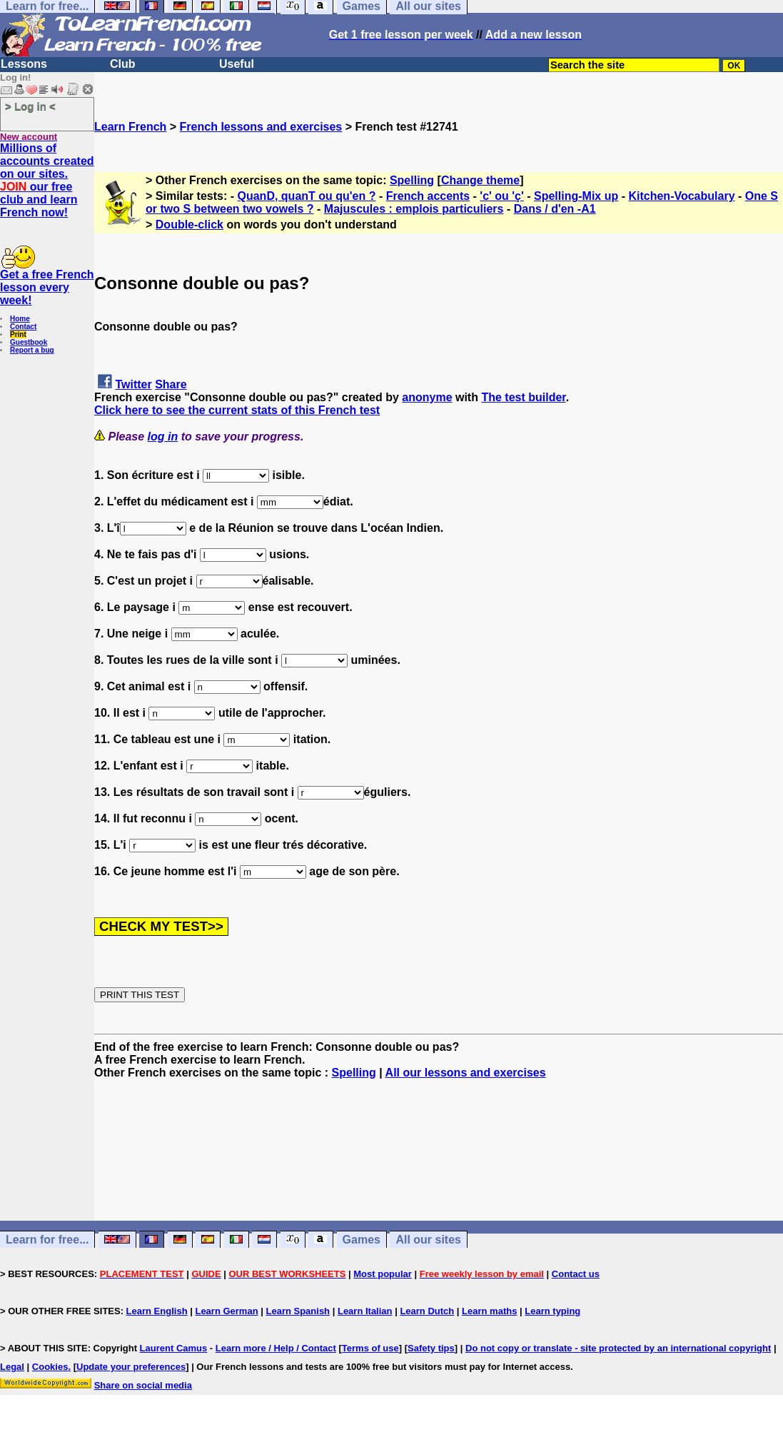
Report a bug (32, 350)
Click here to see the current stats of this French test (237, 410)
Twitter (133, 384)
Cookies (50, 1366)
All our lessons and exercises (465, 1073)
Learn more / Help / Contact (276, 1348)
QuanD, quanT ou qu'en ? (307, 196)
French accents (428, 196)
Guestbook (28, 342)
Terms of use (370, 1348)
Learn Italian (365, 1311)
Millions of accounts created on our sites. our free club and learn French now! (47, 180)
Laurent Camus (174, 1348)
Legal (12, 1366)
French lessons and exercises (261, 127)
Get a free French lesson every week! (47, 287)
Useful (236, 64)
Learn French (130, 127)
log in (163, 436)
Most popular (382, 1274)
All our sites (428, 1240)
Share (170, 384)
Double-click (189, 224)
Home (20, 319)
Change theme (480, 180)
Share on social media (143, 1385)
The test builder (523, 397)
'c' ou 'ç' (501, 196)
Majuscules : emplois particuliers (414, 209)
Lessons (24, 64)
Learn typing (552, 1311)
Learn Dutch (427, 1311)
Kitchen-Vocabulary (681, 196)
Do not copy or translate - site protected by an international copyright (618, 1348)
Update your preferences (131, 1366)
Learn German (226, 1311)
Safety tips (431, 1348)
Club (123, 64)
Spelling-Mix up (576, 196)
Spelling (412, 180)
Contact (23, 327)
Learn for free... (47, 1240)
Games (361, 1240)
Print (18, 334)
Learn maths (489, 1311)
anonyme (427, 397)
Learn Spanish (298, 1311)
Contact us (576, 1274)
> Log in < (30, 106)
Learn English (157, 1311)
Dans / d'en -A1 (555, 209)
